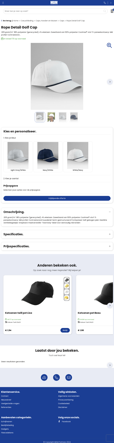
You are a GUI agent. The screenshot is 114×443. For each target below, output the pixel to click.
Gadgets (5, 426)
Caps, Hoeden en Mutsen (46, 20)
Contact (4, 393)
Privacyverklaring (65, 396)
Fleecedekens (7, 429)
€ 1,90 (81, 327)
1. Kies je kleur (9, 138)
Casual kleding (27, 20)
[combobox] (53, 11)
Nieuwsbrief (6, 396)
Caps (62, 20)
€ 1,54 (8, 327)
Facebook (64, 418)
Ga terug (7, 20)
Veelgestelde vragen (10, 400)
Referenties (6, 404)
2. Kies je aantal (10, 175)
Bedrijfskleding (7, 422)
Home (15, 20)
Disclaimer (62, 404)
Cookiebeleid (63, 400)
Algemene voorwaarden (68, 393)
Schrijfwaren (6, 418)
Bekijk (65, 327)
